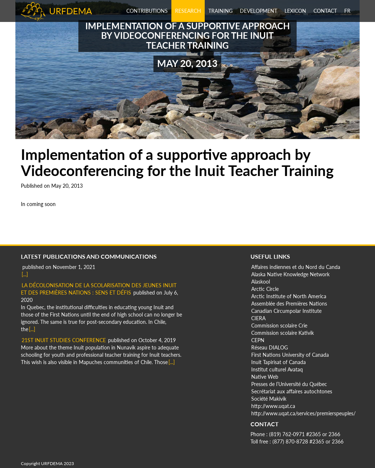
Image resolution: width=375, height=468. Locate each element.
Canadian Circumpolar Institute (286, 311)
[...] (25, 274)
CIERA (258, 318)
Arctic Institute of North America (288, 296)
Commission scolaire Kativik (282, 333)
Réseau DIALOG (269, 347)
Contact (325, 11)
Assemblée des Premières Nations (289, 303)
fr (347, 11)
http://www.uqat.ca (273, 406)
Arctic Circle (265, 289)
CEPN (257, 340)
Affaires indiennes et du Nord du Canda (295, 267)
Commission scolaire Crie (279, 325)
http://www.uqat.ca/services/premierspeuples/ (303, 413)
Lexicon (295, 11)
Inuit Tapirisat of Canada (278, 362)
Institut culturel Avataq (277, 369)
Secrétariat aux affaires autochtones (291, 391)
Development (258, 11)
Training (220, 11)
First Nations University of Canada (290, 355)
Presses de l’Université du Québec (289, 384)
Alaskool (260, 281)
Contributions (147, 11)
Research (188, 11)
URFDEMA (70, 10)
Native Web (264, 377)
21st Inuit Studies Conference (64, 340)
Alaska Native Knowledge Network (290, 274)
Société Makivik (268, 399)
